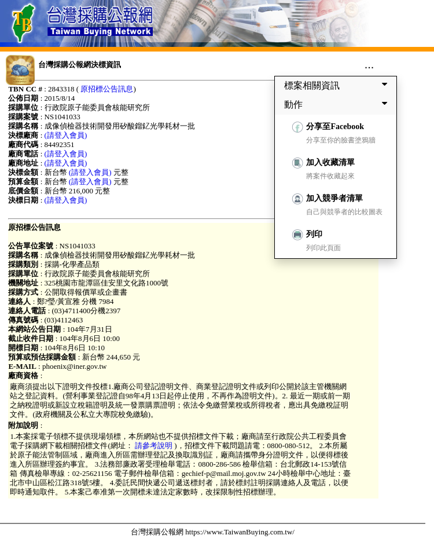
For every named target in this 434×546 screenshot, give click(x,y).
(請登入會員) (66, 135)
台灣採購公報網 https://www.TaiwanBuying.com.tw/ (213, 531)
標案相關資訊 (338, 85)
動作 (338, 104)
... (369, 64)
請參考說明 (154, 445)
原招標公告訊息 (106, 89)
